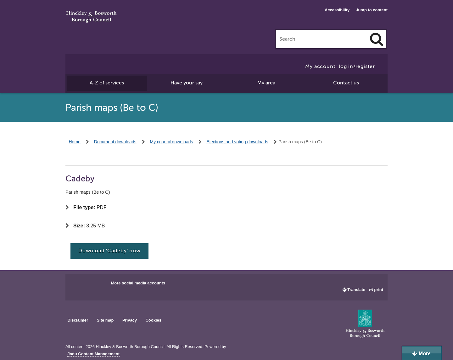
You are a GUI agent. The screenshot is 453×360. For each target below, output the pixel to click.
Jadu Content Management (93, 354)
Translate (356, 289)
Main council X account (96, 285)
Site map (105, 320)
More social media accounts (138, 283)
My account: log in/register (340, 66)
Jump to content (372, 10)
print (378, 289)
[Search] (376, 39)
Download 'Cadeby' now (109, 251)
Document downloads (115, 141)
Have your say (187, 83)
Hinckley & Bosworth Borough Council (91, 17)
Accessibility (337, 10)
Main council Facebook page (77, 285)
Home (75, 141)
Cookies (153, 320)
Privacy (129, 320)
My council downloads (171, 141)
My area (266, 83)
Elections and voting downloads (237, 141)
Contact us (346, 83)
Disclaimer (77, 320)
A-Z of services (107, 83)
